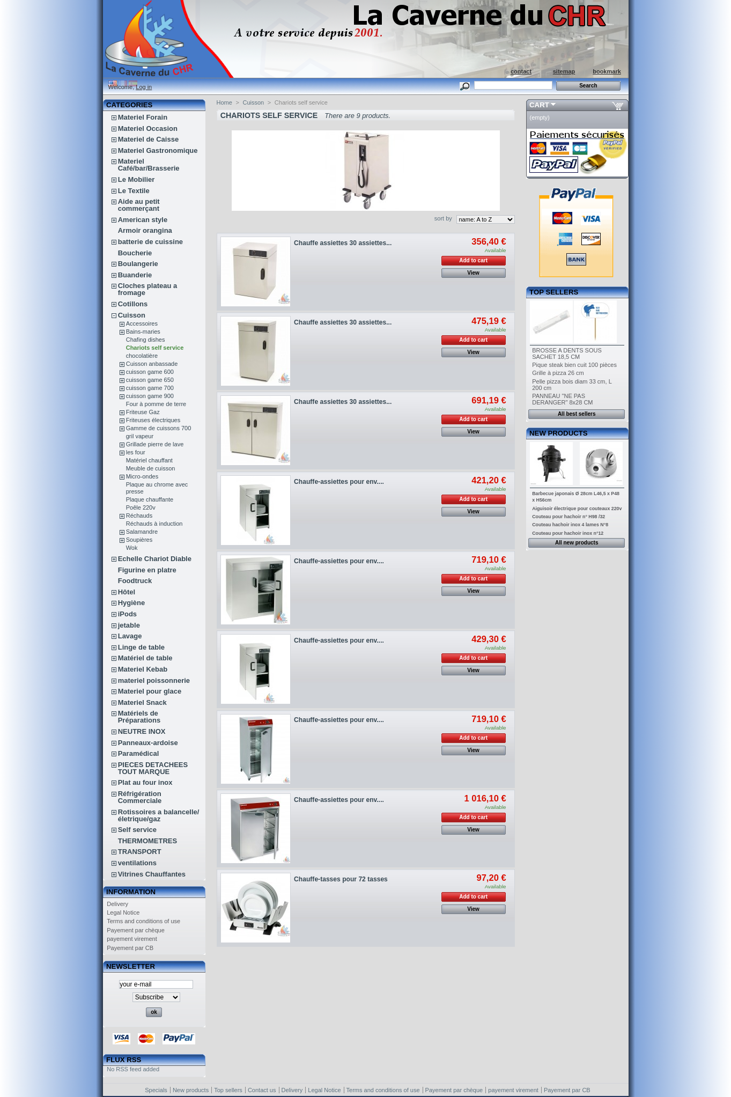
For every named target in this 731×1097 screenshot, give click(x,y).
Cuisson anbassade (152, 363)
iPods (127, 614)
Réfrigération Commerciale (140, 797)
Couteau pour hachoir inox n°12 (567, 533)
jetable (129, 625)
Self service (137, 830)
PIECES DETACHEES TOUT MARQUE (153, 768)
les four (135, 452)
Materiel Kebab (142, 669)
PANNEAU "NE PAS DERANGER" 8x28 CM (562, 399)
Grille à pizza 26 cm (558, 373)
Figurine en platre (147, 570)
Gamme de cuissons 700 (158, 428)
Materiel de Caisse (148, 139)
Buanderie (135, 275)
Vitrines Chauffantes (152, 874)
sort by (443, 218)
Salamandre (142, 531)
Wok (132, 547)
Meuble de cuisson (150, 468)
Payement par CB (130, 948)
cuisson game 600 (150, 372)
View (473, 273)
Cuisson (131, 315)
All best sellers (577, 414)
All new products (577, 543)
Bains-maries (143, 331)
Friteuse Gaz (143, 412)
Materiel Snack (142, 702)
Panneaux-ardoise (148, 743)
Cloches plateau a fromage (148, 289)
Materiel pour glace (149, 691)
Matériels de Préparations (139, 716)
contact (521, 71)
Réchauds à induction (154, 523)
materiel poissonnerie (154, 680)
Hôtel (127, 592)
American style (143, 220)
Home (224, 102)
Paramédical (138, 753)
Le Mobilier (136, 179)
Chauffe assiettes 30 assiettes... (343, 243)
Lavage (130, 636)
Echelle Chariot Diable (154, 559)
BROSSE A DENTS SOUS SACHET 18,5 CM (567, 353)
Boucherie (135, 253)
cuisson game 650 (150, 380)
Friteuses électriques (153, 420)
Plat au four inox (145, 782)
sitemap (564, 71)
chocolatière (142, 355)
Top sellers (553, 292)
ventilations (137, 863)
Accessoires (142, 323)
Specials (156, 1090)
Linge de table (141, 647)
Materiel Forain (142, 117)
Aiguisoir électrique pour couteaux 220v (577, 508)
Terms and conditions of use (143, 921)
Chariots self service (155, 347)
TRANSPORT (139, 852)
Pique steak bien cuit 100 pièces (574, 365)
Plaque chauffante (149, 499)
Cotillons (133, 304)
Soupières (139, 539)
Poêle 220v (141, 507)
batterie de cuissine (150, 242)
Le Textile (134, 191)
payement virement (132, 939)
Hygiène (131, 603)
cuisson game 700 (150, 388)
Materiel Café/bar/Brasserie (149, 164)
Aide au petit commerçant (139, 204)
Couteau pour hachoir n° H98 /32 (568, 516)
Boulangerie (138, 264)
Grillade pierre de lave (155, 444)
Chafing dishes (145, 339)
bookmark (607, 71)
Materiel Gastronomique (158, 150)
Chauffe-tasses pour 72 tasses (341, 879)
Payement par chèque (136, 930)
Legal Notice (123, 912)
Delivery (117, 904)
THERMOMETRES (148, 841)
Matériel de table (145, 658)
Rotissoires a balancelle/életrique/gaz (159, 815)
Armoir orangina (145, 230)
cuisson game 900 (150, 396)
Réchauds (139, 515)
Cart (539, 105)
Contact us (262, 1090)
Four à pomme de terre (156, 404)
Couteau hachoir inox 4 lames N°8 (570, 524)
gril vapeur (139, 436)
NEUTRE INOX (142, 731)
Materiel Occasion (148, 128)
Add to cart (473, 260)
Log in (144, 87)
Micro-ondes (142, 476)
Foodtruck (135, 581)
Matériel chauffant (149, 460)
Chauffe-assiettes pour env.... (339, 481)
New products (558, 433)
